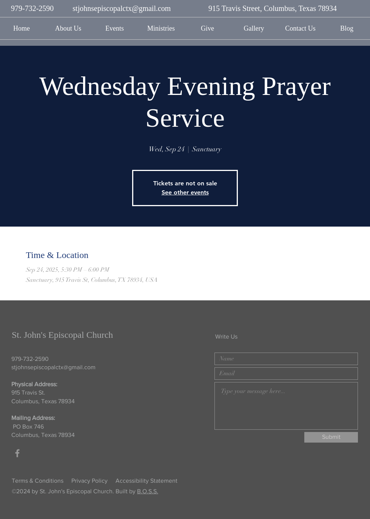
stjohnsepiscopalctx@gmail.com (121, 8)
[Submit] (331, 437)
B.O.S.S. (147, 491)
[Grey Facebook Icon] (17, 453)
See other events (185, 192)
